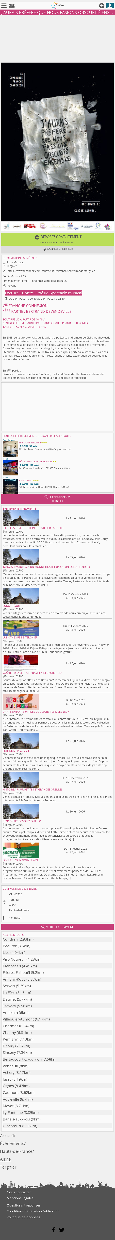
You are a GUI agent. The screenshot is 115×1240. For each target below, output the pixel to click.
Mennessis (12, 965)
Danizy (8, 1045)
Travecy (9, 1005)
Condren (10, 939)
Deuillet (9, 999)
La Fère (9, 992)
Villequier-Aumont (18, 1019)
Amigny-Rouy (14, 979)
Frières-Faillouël (16, 972)
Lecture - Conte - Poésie (27, 293)
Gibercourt (12, 1125)
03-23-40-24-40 (16, 276)
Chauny (9, 1032)
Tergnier (14, 899)
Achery (9, 1072)
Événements (12, 1143)
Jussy (7, 1079)
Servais (9, 985)
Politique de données (23, 1217)
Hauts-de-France (19, 910)
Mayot (8, 1105)
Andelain (10, 1012)
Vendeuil (10, 1065)
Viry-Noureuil (14, 959)
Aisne (12, 905)
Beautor (10, 945)
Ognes (8, 1085)
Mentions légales (20, 1198)
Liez (6, 952)
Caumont (11, 1092)
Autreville (11, 1099)
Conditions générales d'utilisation (33, 1211)
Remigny (10, 1039)
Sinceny (9, 1052)
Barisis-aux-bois (16, 1119)
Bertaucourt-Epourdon (22, 1059)
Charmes (10, 1025)
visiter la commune (57, 927)
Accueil (7, 1136)
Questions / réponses (24, 1205)
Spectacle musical (66, 293)
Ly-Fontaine (13, 1112)
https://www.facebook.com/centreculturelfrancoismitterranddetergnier (51, 271)
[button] (57, 239)
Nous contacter (19, 1192)
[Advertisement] (57, 38)
